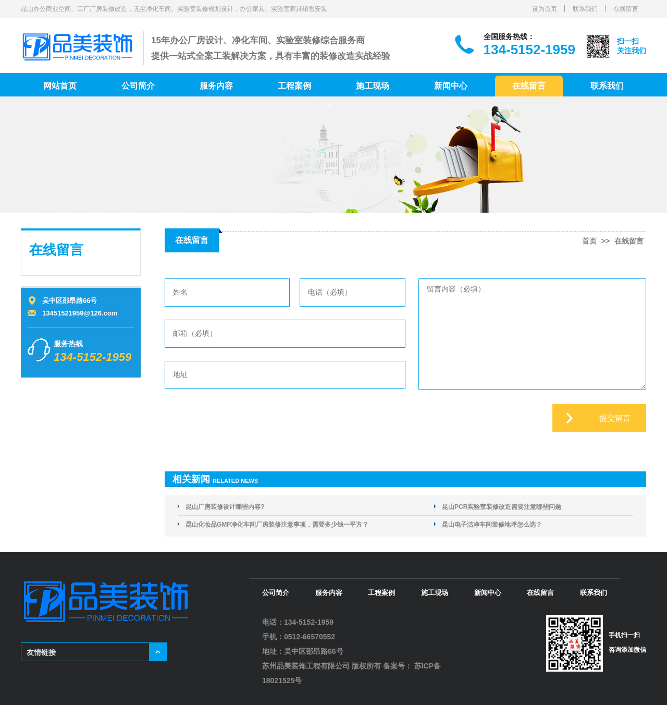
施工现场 (372, 85)
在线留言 (625, 9)
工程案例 (294, 85)
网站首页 (60, 85)
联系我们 (585, 9)
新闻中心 (450, 85)
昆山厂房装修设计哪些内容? (225, 506)
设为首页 (544, 9)
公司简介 (138, 85)
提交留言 (615, 418)
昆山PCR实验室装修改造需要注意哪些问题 (501, 506)
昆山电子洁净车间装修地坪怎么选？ (492, 524)
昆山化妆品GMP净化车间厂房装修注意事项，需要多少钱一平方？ (277, 524)
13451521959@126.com (79, 313)
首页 (589, 241)
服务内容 (216, 85)
